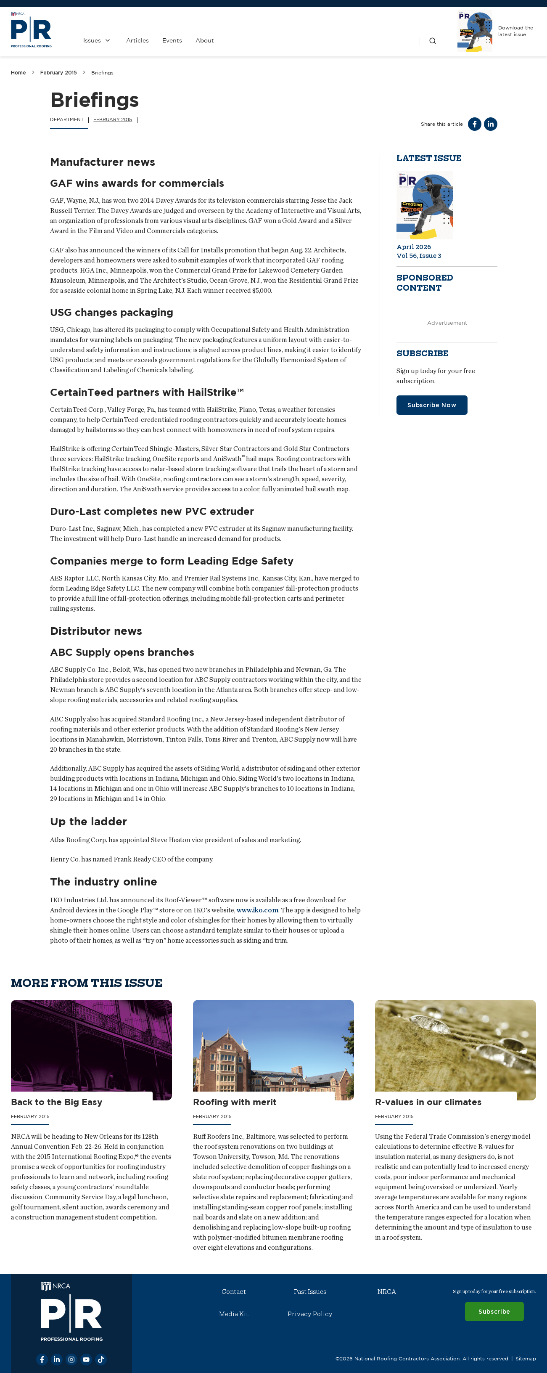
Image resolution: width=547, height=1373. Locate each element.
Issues (92, 40)
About (205, 40)
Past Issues (310, 1291)
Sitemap (525, 1358)
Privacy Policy (310, 1314)
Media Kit (233, 1314)
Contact (234, 1291)
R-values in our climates (428, 1102)
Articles (137, 40)
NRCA (387, 1291)
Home (18, 72)
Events (172, 40)
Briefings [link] (102, 72)
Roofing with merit (235, 1102)
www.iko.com (257, 910)
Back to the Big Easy (57, 1102)
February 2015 (58, 72)
